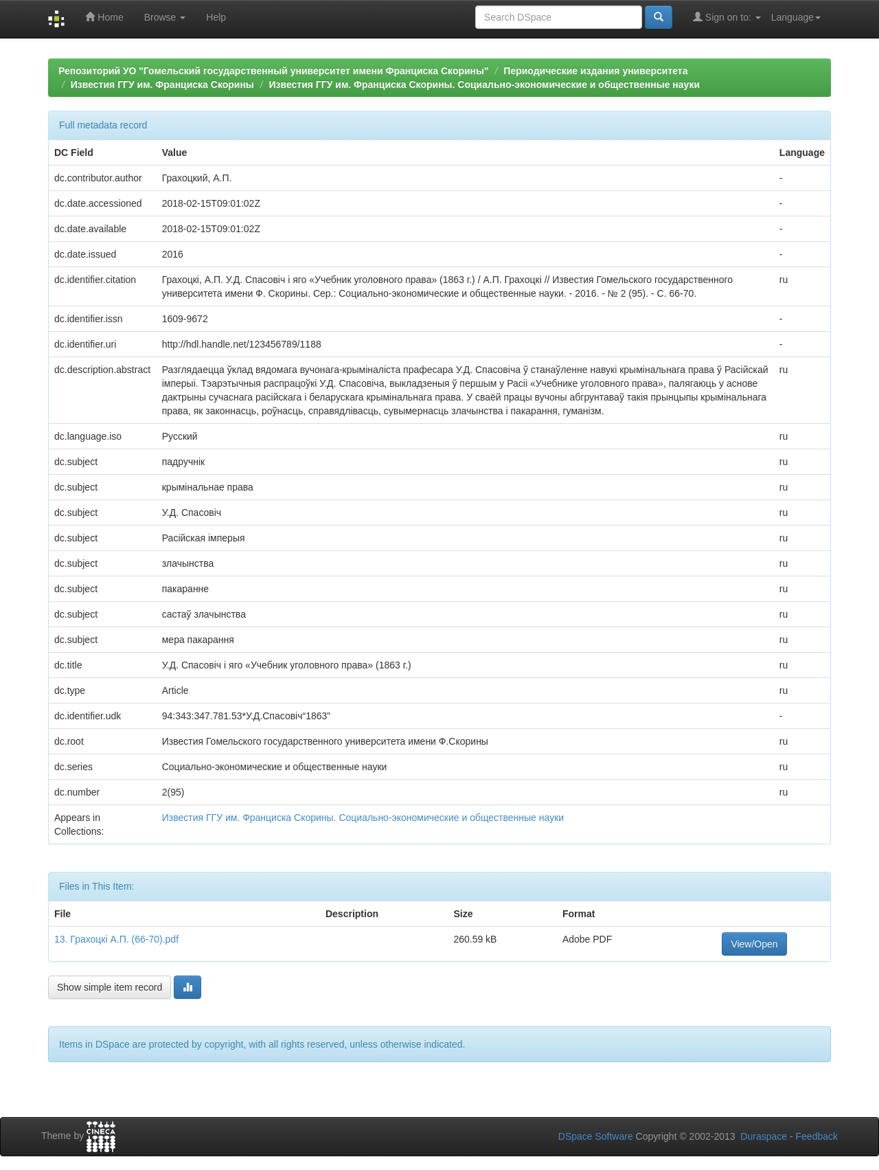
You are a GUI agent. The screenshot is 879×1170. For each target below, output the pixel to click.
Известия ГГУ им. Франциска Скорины (162, 84)
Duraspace (763, 1136)
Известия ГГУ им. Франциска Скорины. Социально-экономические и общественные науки (484, 84)
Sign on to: (727, 17)
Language (796, 17)
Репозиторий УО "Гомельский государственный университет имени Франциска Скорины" (273, 70)
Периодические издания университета (595, 70)
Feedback (817, 1136)
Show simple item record (109, 987)
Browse (165, 17)
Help (216, 17)
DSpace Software (595, 1136)
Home (104, 17)
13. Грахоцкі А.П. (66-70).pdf (116, 939)
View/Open (754, 943)
